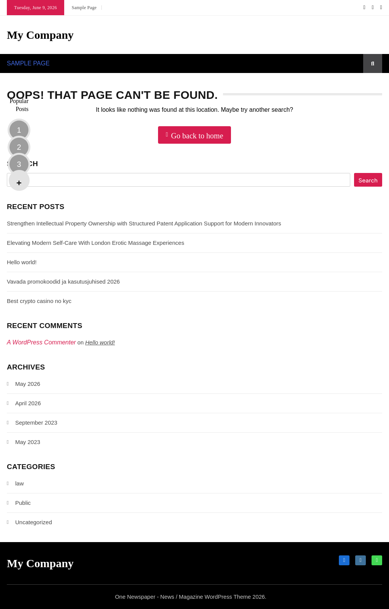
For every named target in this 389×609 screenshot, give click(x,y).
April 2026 (28, 403)
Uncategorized (33, 522)
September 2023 (36, 422)
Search (22, 164)
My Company (40, 35)
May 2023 (27, 442)
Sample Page (84, 7)
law (19, 483)
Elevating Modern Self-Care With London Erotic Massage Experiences (95, 242)
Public (23, 503)
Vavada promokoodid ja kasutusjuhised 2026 (63, 281)
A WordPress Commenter (41, 342)
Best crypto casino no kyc (39, 301)
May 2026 (27, 384)
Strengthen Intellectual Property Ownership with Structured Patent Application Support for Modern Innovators (144, 223)
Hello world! (21, 262)
